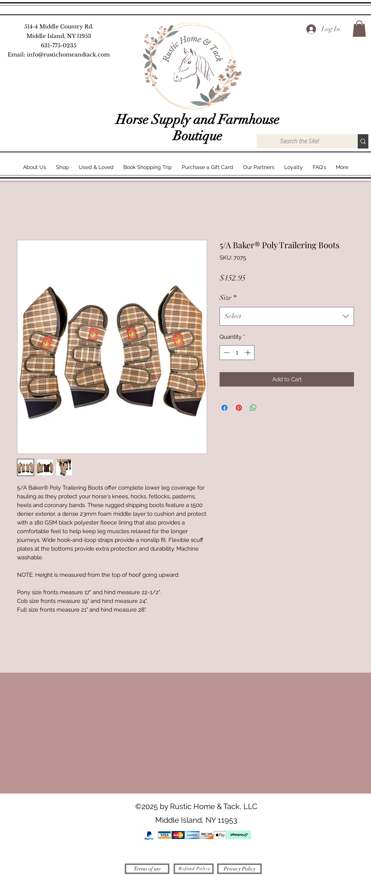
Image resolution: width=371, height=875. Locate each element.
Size (228, 297)
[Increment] (248, 353)
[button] (359, 28)
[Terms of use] (147, 869)
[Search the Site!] (299, 141)
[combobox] (287, 316)
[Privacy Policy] (239, 869)
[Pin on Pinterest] (238, 407)
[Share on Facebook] (224, 407)
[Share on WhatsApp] (253, 407)
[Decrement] (226, 353)
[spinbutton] (237, 353)
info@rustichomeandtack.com (68, 54)
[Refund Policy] (194, 869)
